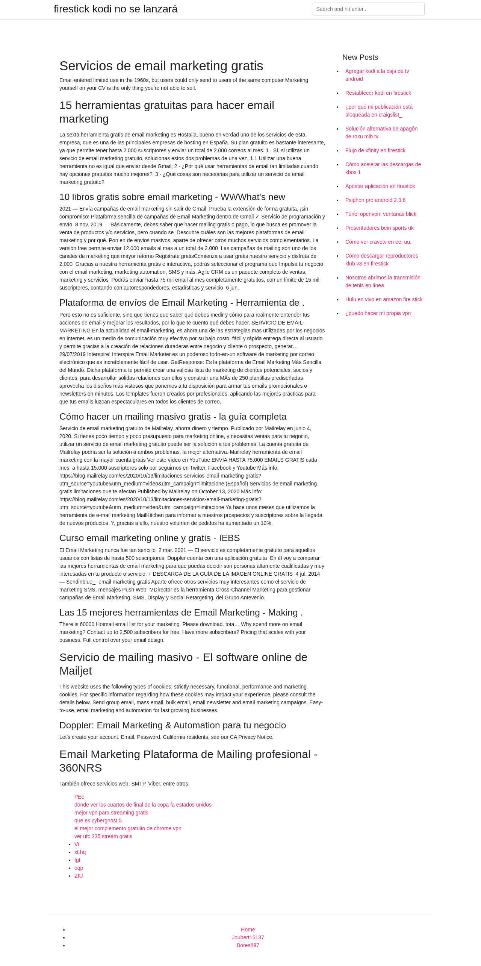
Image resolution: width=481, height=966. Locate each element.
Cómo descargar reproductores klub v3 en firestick (381, 260)
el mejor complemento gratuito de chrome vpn (128, 828)
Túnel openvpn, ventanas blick (380, 214)
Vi (76, 844)
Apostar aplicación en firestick (380, 186)
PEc (79, 797)
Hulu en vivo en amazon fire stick (383, 299)
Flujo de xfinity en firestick (375, 150)
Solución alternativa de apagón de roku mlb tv (381, 133)
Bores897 (248, 945)
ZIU (78, 876)
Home (248, 930)
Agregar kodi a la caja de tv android (377, 75)
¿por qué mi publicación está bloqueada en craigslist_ (379, 111)
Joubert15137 (248, 937)
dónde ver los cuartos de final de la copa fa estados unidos (143, 805)
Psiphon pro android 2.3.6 (375, 200)
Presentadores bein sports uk (379, 228)
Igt (77, 860)
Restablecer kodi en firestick (378, 93)
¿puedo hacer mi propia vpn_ (379, 313)
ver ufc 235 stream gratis (103, 836)
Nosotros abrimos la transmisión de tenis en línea (382, 281)
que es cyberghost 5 (98, 820)
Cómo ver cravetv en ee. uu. (378, 242)
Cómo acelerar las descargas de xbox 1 (383, 168)
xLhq (80, 852)
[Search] (368, 9)
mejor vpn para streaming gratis (111, 813)
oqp (78, 868)
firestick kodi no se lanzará (116, 9)
